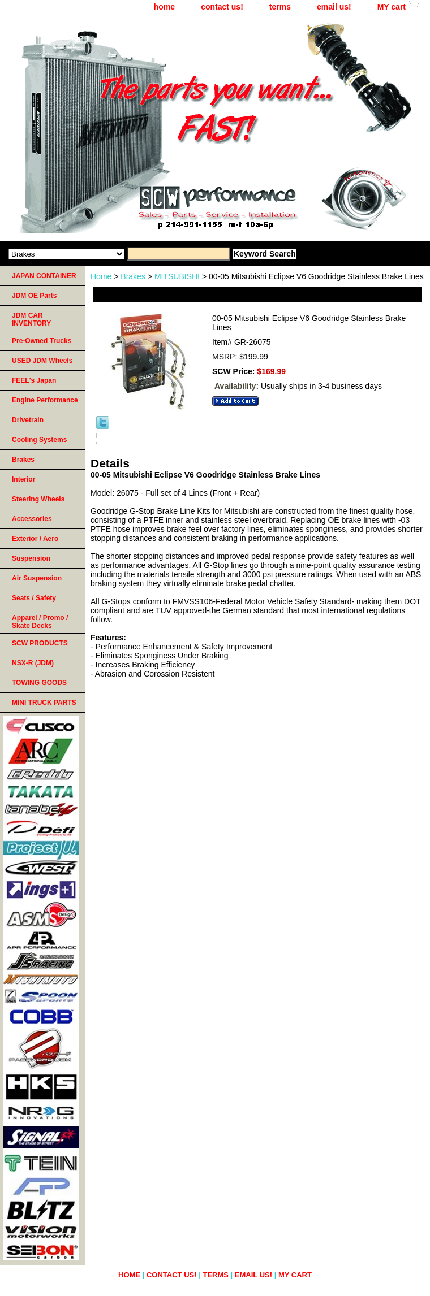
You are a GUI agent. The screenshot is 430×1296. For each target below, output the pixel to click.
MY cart (391, 6)
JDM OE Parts (34, 296)
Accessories (32, 519)
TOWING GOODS (39, 683)
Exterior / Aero (35, 539)
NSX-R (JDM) (33, 663)
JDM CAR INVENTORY (31, 319)
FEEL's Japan (34, 380)
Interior (23, 479)
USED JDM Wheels (42, 361)
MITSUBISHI (177, 276)
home (164, 6)
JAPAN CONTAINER (44, 276)
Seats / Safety (34, 598)
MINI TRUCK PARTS (44, 702)
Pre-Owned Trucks (41, 341)
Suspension (31, 558)
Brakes (133, 276)
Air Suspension (37, 578)
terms (280, 6)
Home (101, 276)
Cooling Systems (39, 440)
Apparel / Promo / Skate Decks (40, 622)
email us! (334, 6)
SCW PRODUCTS (40, 643)
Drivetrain (28, 420)
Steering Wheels (38, 499)
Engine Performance (45, 400)
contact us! (222, 6)
